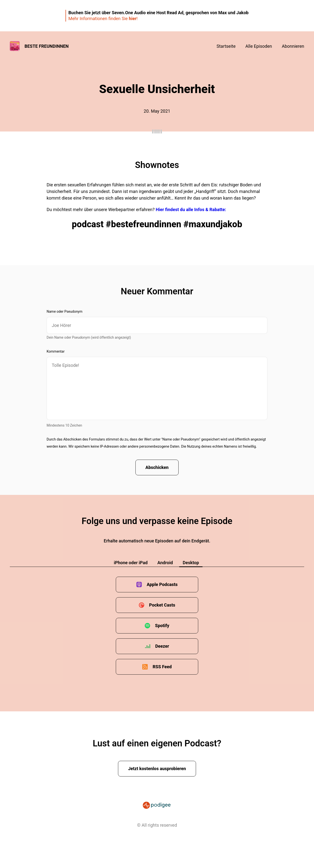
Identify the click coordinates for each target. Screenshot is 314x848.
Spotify (162, 625)
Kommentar (56, 351)
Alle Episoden (258, 46)
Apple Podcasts (162, 584)
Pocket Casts (162, 605)
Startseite (226, 46)
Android (165, 562)
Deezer (162, 646)
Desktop (191, 562)
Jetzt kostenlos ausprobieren (157, 768)
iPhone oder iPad (131, 562)
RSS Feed (162, 666)
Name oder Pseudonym (64, 311)
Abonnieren (293, 46)
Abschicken (157, 467)
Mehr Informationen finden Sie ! (103, 18)
